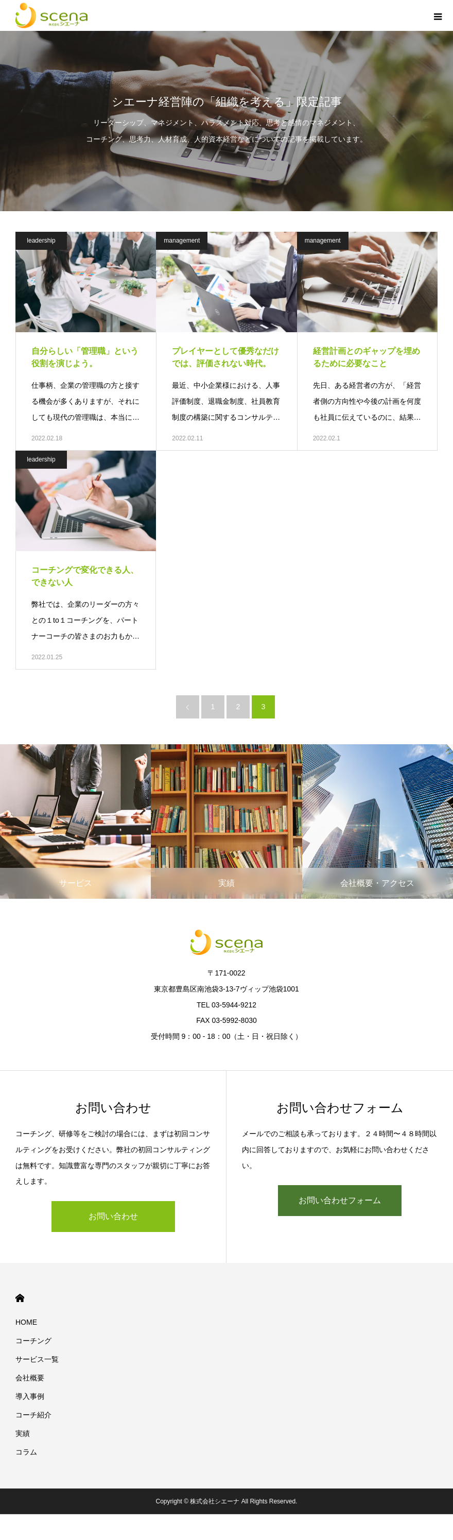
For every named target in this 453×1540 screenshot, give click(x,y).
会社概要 (29, 1378)
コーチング (33, 1341)
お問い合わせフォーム (340, 1200)
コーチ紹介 (33, 1415)
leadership (41, 240)
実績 (22, 1433)
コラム (26, 1452)
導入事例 (29, 1396)
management (182, 240)
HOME (19, 1298)
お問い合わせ (113, 1216)
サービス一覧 (37, 1359)
